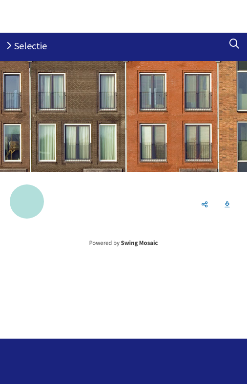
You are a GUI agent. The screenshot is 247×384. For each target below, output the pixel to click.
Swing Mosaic (139, 243)
